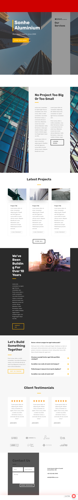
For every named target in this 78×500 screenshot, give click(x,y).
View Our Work (20, 40)
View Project (16, 232)
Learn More (55, 142)
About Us (17, 326)
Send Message (27, 485)
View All (39, 241)
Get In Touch (15, 371)
